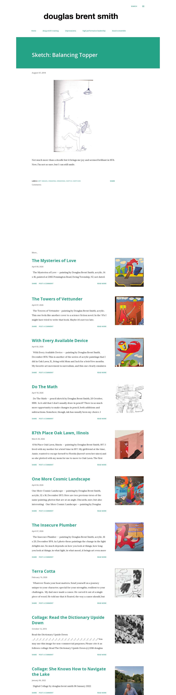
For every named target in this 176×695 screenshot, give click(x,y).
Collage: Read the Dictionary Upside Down (68, 620)
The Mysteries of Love (54, 260)
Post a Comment (46, 283)
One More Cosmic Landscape (61, 479)
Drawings (61, 181)
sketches (77, 181)
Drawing (52, 181)
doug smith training (51, 31)
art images (42, 181)
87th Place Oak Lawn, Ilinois (60, 433)
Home (33, 31)
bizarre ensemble (119, 31)
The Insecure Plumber (54, 525)
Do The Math (45, 386)
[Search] (134, 6)
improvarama (70, 31)
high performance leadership (94, 31)
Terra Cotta (43, 571)
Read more (101, 283)
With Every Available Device (60, 340)
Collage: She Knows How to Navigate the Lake (69, 671)
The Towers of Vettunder (57, 299)
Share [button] (112, 181)
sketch (69, 181)
